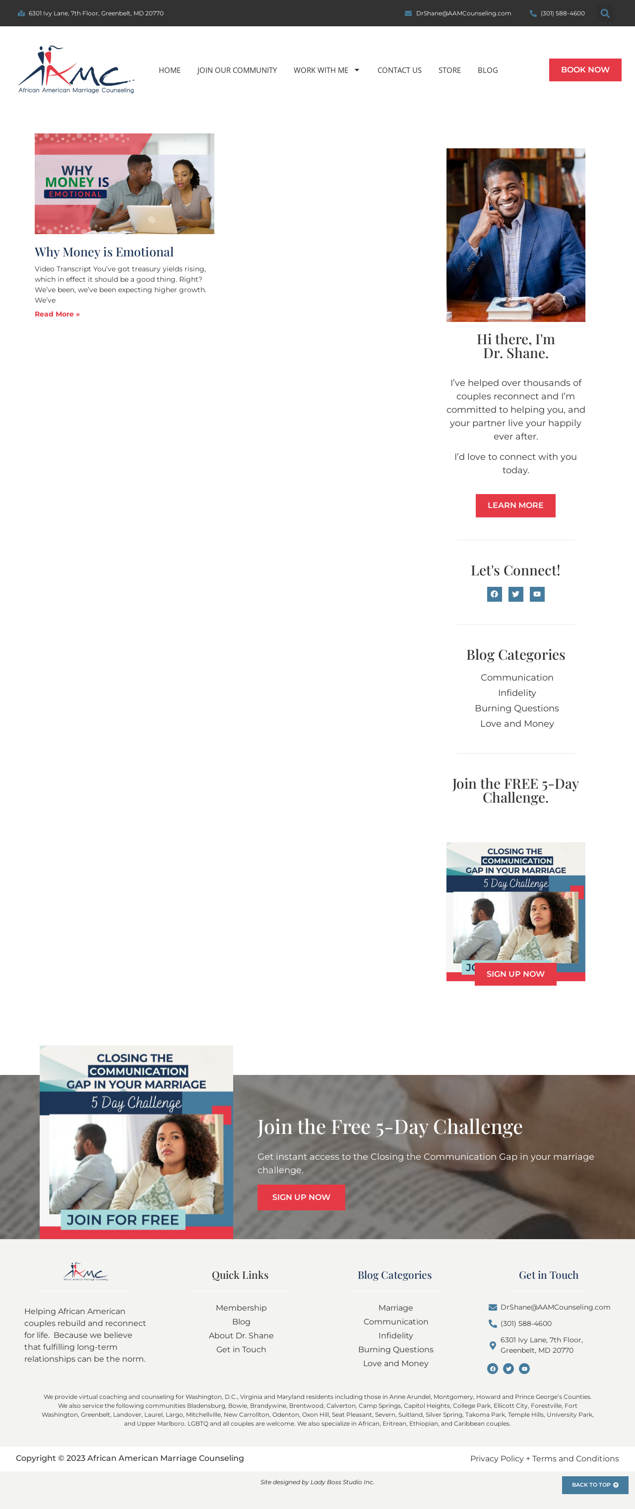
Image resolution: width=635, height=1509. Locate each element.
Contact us (400, 70)
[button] (605, 13)
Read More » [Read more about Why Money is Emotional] (57, 314)
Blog (488, 70)
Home (170, 70)
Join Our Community (237, 70)
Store (450, 70)
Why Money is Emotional (104, 251)
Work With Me (327, 69)
